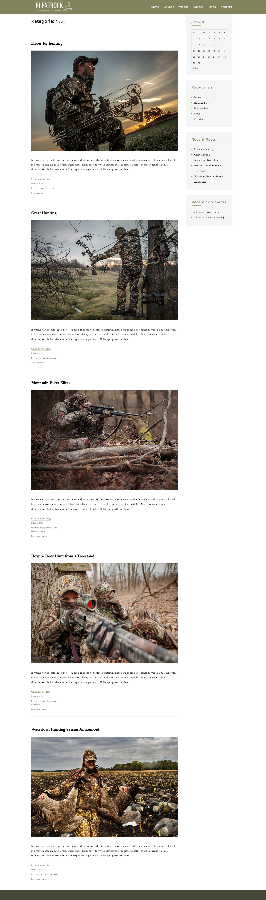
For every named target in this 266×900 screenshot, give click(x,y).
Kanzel (198, 7)
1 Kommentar (37, 193)
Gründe (169, 7)
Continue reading (41, 179)
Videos (183, 7)
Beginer (35, 188)
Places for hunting (46, 43)
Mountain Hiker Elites (50, 383)
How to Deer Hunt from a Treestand (62, 556)
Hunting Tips (37, 527)
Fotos (211, 7)
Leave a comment (39, 536)
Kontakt (226, 7)
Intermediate (45, 358)
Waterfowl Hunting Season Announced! (65, 729)
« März (195, 68)
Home (155, 7)
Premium (50, 188)
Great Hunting (43, 213)
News (42, 188)
